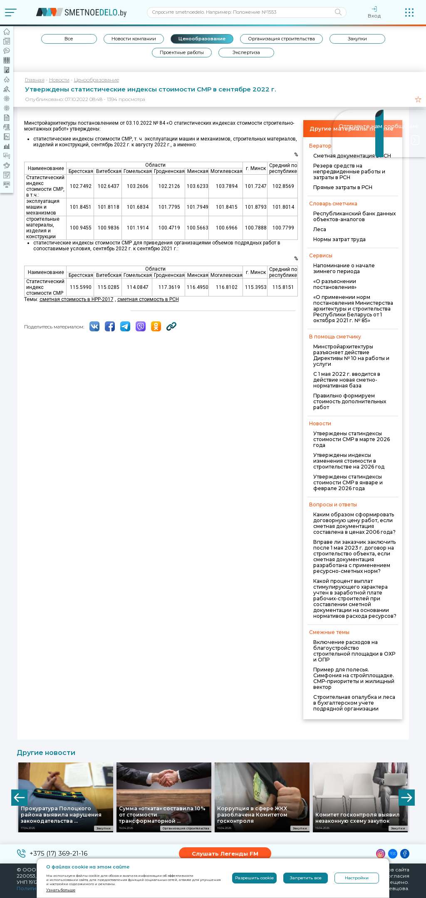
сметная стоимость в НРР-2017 (77, 299)
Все (68, 39)
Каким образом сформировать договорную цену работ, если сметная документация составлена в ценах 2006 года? (354, 523)
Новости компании (133, 39)
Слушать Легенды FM (225, 853)
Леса (319, 229)
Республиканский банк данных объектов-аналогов (354, 216)
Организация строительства (281, 39)
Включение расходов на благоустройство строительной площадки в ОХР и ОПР (354, 651)
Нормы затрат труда (339, 239)
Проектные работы (182, 52)
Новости (59, 79)
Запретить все (306, 878)
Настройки (357, 878)
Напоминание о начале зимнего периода (344, 268)
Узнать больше (60, 890)
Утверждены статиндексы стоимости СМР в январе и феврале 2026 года (348, 482)
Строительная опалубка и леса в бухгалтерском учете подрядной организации (354, 703)
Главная (35, 79)
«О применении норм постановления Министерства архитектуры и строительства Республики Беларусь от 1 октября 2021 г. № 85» (353, 308)
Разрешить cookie (254, 878)
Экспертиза (246, 52)
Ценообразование (201, 39)
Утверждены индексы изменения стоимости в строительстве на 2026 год (348, 461)
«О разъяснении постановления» (335, 284)
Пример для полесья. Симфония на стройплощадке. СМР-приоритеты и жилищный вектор (353, 678)
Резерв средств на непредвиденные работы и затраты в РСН (349, 171)
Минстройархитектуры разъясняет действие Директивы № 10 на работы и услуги (351, 355)
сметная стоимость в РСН (148, 299)
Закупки (357, 39)
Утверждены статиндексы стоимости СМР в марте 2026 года (351, 439)
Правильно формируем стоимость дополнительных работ (349, 401)
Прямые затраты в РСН (342, 187)
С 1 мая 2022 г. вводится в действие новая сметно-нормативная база (346, 380)
